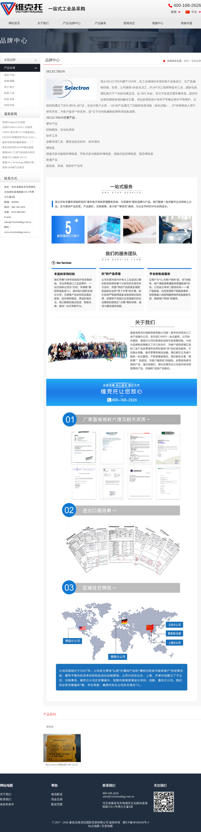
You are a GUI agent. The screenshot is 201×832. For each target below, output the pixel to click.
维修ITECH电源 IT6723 (14, 157)
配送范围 (57, 804)
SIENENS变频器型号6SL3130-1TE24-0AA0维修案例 (29, 137)
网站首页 (14, 23)
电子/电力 (9, 87)
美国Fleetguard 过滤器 (13, 122)
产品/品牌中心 (72, 23)
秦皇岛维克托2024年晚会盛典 (18, 147)
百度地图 (107, 826)
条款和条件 (7, 804)
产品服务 (100, 23)
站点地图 (93, 826)
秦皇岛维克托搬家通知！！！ (18, 142)
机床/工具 (9, 93)
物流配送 (57, 794)
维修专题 (186, 23)
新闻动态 (129, 23)
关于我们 (43, 23)
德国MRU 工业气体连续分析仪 (18, 152)
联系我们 (5, 799)
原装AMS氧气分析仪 (13, 167)
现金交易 (57, 799)
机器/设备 (9, 99)
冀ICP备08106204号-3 (136, 822)
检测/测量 (9, 81)
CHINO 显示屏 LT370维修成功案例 (20, 132)
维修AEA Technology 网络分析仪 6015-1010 (24, 162)
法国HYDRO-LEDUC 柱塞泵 (17, 127)
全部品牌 (20, 59)
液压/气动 (9, 75)
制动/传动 (9, 105)
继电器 (49, 726)
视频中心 (157, 23)
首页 (186, 60)
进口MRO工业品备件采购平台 (44, 8)
